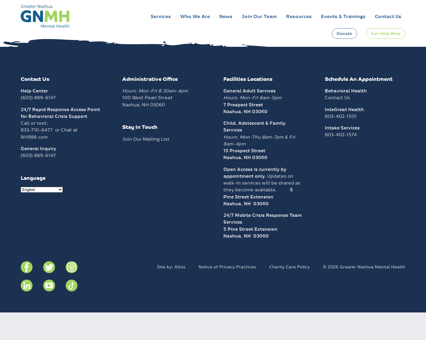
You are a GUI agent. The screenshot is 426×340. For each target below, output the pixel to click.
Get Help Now (386, 33)
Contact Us (388, 16)
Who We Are (195, 16)
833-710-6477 (37, 157)
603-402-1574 (341, 162)
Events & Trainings (343, 16)
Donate (344, 33)
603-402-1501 (340, 143)
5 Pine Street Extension (250, 256)
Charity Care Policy (289, 294)
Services (161, 16)
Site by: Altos (171, 294)
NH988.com (34, 164)
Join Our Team (259, 16)
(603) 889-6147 (38, 125)
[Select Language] (42, 217)
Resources (299, 16)
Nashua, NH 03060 (246, 230)
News (226, 16)
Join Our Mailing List (146, 166)
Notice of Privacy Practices (227, 294)
